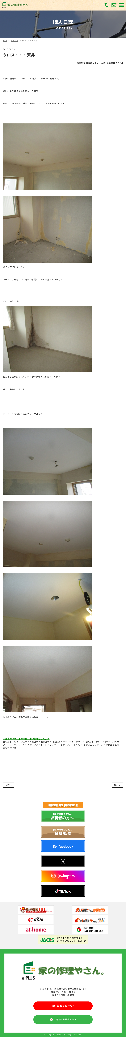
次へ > (117, 785)
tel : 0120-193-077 (63, 1005)
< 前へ (8, 785)
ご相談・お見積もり (63, 1019)
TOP (5, 40)
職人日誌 (14, 40)
